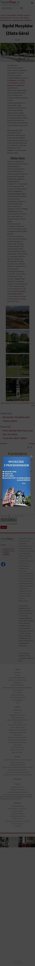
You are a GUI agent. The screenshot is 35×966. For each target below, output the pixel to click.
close (29, 391)
